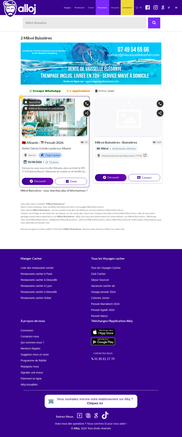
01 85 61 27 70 (103, 356)
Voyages (67, 7)
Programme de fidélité (33, 360)
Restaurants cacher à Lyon (36, 285)
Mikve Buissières (107, 142)
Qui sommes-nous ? (32, 342)
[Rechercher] (154, 22)
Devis (71, 181)
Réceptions (102, 7)
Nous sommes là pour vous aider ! (107, 423)
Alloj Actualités (29, 384)
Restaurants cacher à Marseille (39, 291)
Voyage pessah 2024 (103, 291)
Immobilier (127, 7)
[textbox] (85, 23)
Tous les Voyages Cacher (106, 267)
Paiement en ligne (31, 378)
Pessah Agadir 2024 (102, 309)
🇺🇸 (176, 7)
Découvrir (37, 181)
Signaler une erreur (32, 372)
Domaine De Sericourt (113, 155)
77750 (138, 155)
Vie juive (115, 7)
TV (139, 7)
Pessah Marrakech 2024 (105, 303)
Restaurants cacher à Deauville (39, 279)
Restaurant (79, 7)
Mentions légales (30, 348)
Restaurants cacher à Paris (36, 273)
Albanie (30, 142)
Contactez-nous (30, 336)
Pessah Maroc (99, 315)
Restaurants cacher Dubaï (36, 297)
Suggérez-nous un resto (35, 354)
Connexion (27, 330)
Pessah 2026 (51, 142)
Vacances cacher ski (103, 285)
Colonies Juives (100, 297)
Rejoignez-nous (30, 366)
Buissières (129, 142)
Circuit (91, 7)
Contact (144, 177)
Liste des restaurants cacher (37, 267)
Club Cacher (98, 273)
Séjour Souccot (100, 279)
